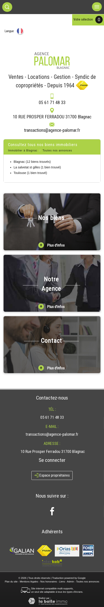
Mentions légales (29, 581)
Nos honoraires (48, 581)
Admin (70, 581)
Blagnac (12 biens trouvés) (32, 161)
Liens (62, 581)
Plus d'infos (51, 245)
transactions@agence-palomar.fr (52, 130)
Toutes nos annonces (87, 581)
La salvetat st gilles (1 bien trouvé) (37, 167)
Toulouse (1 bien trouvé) (30, 173)
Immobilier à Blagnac (22, 150)
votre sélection (83, 19)
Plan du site (11, 581)
